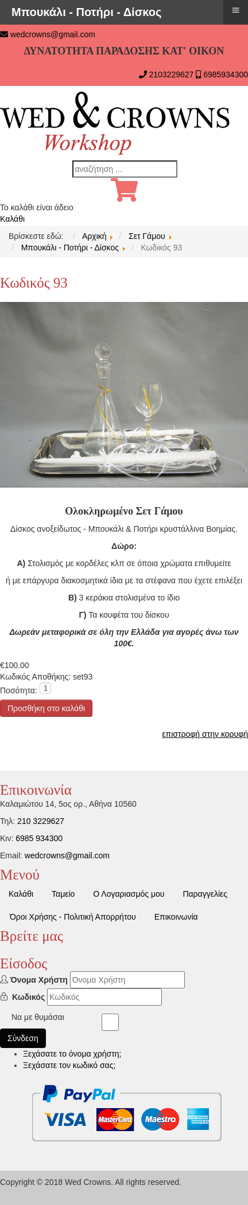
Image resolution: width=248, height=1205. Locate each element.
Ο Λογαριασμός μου (128, 893)
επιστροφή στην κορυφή (205, 734)
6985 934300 (39, 838)
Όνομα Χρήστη (39, 979)
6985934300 (225, 74)
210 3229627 (40, 821)
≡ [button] (235, 10)
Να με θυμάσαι (37, 1017)
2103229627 (171, 74)
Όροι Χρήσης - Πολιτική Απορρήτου (73, 916)
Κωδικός (28, 997)
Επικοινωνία (176, 916)
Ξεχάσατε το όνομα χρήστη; (72, 1053)
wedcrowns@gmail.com (52, 34)
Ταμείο (63, 893)
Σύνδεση (22, 1038)
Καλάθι (12, 218)
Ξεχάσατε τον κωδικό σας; (69, 1065)
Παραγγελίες (205, 893)
